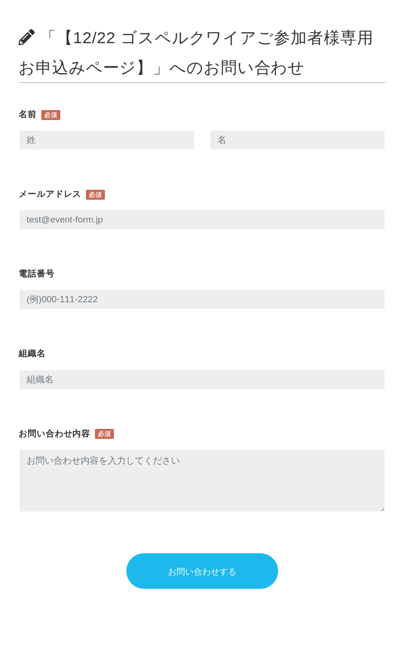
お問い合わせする (202, 571)
